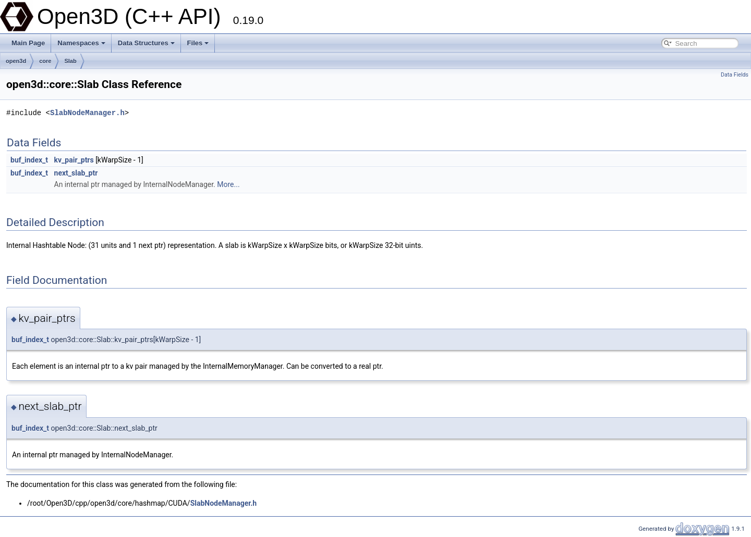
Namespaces (81, 43)
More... (228, 184)
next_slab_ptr (76, 173)
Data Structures (146, 43)
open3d (16, 61)
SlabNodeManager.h (87, 113)
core (45, 61)
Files (198, 43)
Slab (70, 61)
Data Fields (734, 74)
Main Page (28, 43)
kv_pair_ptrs (74, 160)
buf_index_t (29, 160)
